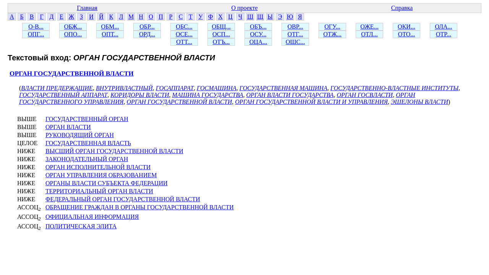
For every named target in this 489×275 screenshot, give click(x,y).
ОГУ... (332, 26)
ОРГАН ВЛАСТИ (68, 127)
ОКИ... (406, 26)
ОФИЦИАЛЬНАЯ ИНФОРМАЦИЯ (92, 217)
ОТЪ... (221, 42)
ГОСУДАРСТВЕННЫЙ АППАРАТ (63, 95)
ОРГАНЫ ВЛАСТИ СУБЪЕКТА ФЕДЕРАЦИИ (106, 183)
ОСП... (221, 34)
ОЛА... (443, 26)
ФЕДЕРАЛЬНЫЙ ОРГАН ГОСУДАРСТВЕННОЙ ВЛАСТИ (122, 199)
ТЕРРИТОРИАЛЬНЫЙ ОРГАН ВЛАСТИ (99, 191)
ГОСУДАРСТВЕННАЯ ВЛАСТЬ (88, 143)
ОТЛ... (369, 34)
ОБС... (184, 26)
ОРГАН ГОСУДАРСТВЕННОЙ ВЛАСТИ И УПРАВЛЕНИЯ (311, 102)
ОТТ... (184, 42)
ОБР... (147, 26)
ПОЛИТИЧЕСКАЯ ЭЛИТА (81, 226)
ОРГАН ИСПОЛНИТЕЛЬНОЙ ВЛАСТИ (98, 167)
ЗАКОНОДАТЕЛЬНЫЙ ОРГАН (86, 159)
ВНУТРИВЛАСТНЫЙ (124, 88)
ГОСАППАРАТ (175, 88)
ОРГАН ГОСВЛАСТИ (365, 95)
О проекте (244, 8)
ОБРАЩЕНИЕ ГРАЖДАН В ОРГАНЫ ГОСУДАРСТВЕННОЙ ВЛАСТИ (139, 207)
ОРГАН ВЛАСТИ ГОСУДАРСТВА (290, 95)
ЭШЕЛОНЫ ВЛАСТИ (419, 102)
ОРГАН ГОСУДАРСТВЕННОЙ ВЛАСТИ (72, 73)
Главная (87, 8)
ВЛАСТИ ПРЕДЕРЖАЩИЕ (57, 88)
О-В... (36, 26)
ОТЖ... (332, 34)
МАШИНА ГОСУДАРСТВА (207, 95)
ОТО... (406, 34)
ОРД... (147, 34)
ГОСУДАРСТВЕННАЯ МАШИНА (283, 88)
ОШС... (295, 42)
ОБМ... (110, 26)
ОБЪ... (258, 26)
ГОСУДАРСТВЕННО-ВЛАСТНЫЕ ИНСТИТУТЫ (394, 88)
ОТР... (443, 34)
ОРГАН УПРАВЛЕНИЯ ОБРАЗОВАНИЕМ (101, 175)
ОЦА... (258, 42)
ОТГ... (295, 34)
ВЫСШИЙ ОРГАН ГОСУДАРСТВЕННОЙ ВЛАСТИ (114, 151)
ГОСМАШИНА (216, 88)
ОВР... (295, 26)
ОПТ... (110, 34)
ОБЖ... (73, 26)
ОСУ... (258, 34)
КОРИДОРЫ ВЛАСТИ (139, 95)
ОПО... (73, 34)
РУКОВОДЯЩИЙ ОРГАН (79, 135)
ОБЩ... (221, 26)
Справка (402, 8)
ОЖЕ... (369, 26)
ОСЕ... (184, 34)
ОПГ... (36, 34)
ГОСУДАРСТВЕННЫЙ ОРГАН (86, 119)
